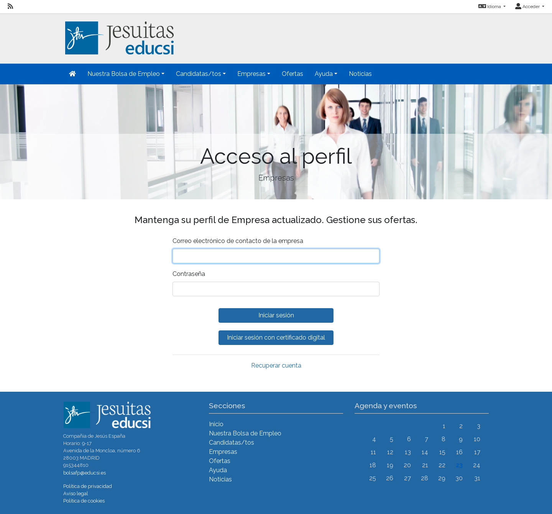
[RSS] (10, 6)
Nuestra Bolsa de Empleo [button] (123, 73)
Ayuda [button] (324, 73)
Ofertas (292, 73)
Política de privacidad (87, 486)
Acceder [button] (528, 6)
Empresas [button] (251, 73)
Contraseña (188, 274)
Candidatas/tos (231, 442)
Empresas (223, 451)
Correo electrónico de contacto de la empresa (237, 241)
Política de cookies (84, 501)
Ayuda (218, 470)
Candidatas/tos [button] (198, 73)
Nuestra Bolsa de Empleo (245, 433)
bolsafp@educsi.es (84, 473)
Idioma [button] (490, 6)
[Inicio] (118, 33)
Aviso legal (75, 493)
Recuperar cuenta (276, 365)
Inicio (216, 424)
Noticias (360, 73)
